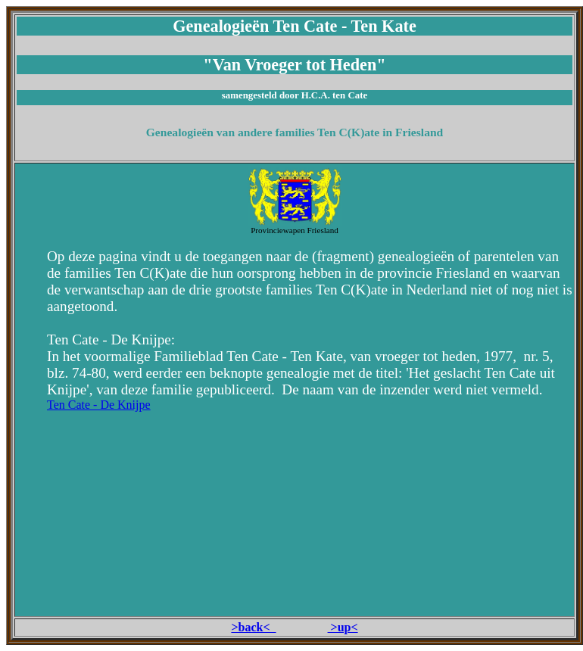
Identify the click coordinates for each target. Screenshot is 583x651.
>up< (343, 627)
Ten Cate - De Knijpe (99, 404)
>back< (253, 627)
